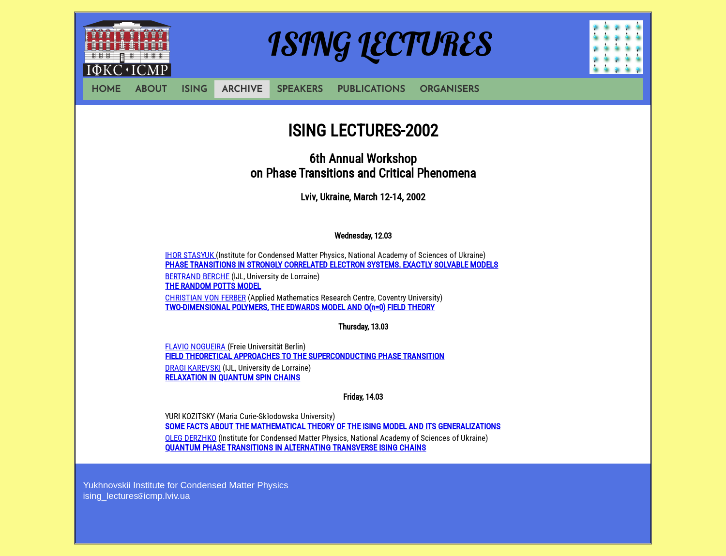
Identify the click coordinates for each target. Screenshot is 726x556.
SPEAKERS (300, 89)
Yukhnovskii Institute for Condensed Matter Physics (185, 485)
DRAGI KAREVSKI (193, 368)
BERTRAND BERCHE (197, 276)
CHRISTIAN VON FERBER (205, 297)
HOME (106, 89)
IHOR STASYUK (190, 255)
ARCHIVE (242, 89)
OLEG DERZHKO (190, 438)
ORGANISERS (449, 89)
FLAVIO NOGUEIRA (196, 346)
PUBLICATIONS (371, 89)
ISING (194, 89)
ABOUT (151, 89)
